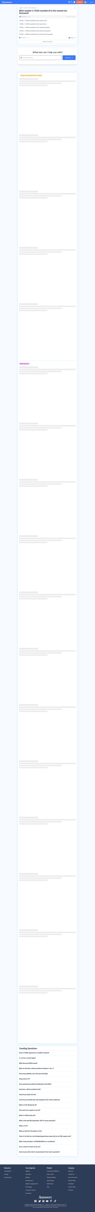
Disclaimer (71, 1184)
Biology (28, 1177)
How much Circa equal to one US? (29, 1110)
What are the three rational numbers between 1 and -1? (36, 1068)
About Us (70, 1171)
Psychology (29, 1187)
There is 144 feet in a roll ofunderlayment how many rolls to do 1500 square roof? (45, 1136)
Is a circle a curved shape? (27, 1058)
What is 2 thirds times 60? (27, 1115)
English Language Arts (32, 1184)
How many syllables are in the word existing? (33, 1074)
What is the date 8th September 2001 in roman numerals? (37, 1121)
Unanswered (7, 1177)
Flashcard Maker (51, 1177)
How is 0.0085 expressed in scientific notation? (34, 1053)
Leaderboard (7, 1171)
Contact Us (71, 1174)
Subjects (21, 7)
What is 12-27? (23, 1126)
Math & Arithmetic (32, 7)
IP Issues (70, 1190)
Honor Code (50, 1174)
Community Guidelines (53, 1171)
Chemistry (28, 1174)
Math (25, 7)
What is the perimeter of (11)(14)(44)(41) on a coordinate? (37, 1141)
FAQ (48, 1187)
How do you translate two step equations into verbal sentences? (39, 1100)
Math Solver (50, 1184)
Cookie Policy (71, 1187)
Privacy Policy (72, 1180)
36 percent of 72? (24, 1079)
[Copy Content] (71, 38)
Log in (92, 2)
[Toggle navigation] (69, 2)
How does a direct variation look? (30, 1089)
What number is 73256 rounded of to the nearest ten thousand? (43, 11)
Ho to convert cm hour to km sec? (29, 1147)
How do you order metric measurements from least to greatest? (39, 1152)
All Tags (6, 1174)
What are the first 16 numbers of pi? (30, 1131)
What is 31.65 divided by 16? (28, 1105)
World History (29, 1180)
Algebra (28, 1171)
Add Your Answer (47, 41)
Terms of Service (72, 1177)
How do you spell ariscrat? (27, 1094)
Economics (28, 1193)
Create (79, 2)
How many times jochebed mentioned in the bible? (35, 1084)
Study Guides (50, 1180)
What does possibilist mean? (28, 1063)
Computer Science (31, 1190)
